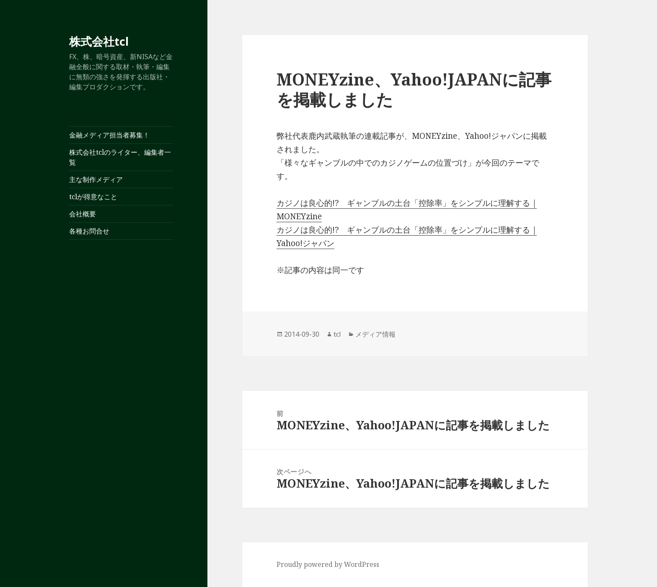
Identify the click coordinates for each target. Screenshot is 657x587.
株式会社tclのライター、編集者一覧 (120, 157)
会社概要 (82, 213)
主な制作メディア (96, 179)
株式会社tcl (99, 41)
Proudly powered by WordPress (328, 564)
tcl (337, 334)
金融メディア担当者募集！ (109, 135)
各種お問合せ (89, 231)
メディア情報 (375, 334)
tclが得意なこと (93, 196)
